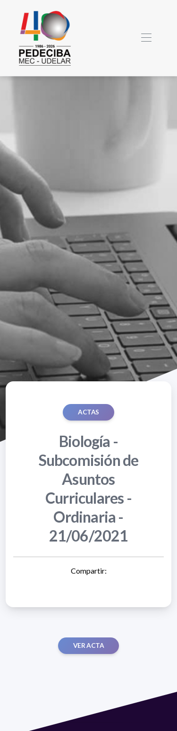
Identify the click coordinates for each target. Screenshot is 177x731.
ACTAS (88, 412)
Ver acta (88, 645)
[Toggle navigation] (146, 38)
